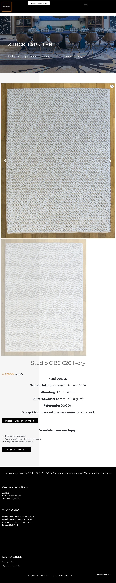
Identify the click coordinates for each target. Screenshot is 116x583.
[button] (85, 4)
